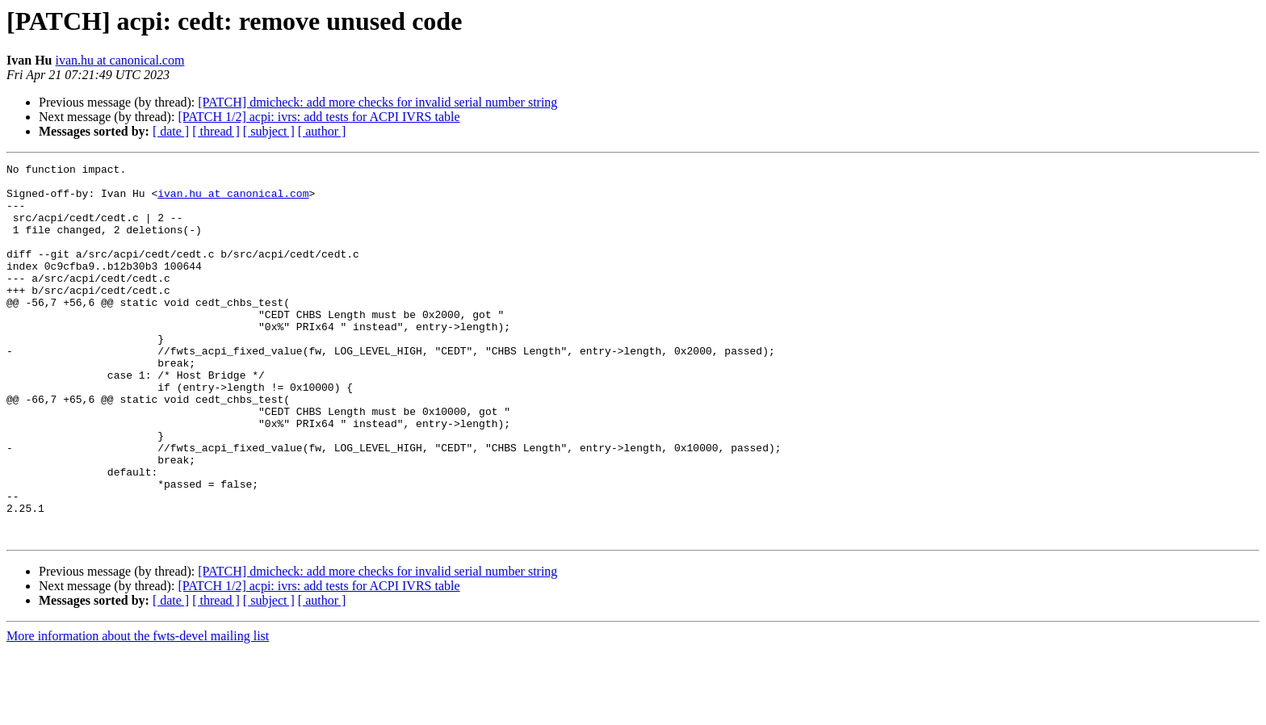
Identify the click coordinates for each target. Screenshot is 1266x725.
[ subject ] (269, 131)
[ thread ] (216, 131)
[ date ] (171, 131)
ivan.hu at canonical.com (119, 60)
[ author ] (322, 131)
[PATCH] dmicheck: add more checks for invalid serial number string (377, 102)
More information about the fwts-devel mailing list (137, 711)
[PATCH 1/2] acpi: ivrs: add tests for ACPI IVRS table (318, 117)
